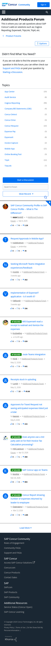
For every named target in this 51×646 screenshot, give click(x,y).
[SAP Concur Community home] (9, 4)
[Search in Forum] (25, 187)
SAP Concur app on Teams (34, 470)
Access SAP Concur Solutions (19, 563)
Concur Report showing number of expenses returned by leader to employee (28, 499)
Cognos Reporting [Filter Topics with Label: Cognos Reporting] (12, 103)
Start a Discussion (25, 180)
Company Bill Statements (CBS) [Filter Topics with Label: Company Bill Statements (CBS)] (18, 109)
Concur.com (9, 567)
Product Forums (13, 36)
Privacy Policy (9, 628)
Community (24, 5)
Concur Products (12, 572)
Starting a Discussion (12, 72)
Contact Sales (10, 577)
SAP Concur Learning (14, 612)
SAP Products (10, 592)
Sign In (43, 5)
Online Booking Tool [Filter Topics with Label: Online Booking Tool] (13, 154)
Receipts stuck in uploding (23, 379)
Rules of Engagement (14, 543)
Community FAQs (12, 548)
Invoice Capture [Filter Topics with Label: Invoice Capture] (11, 143)
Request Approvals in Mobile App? (27, 238)
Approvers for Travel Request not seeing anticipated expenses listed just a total (29, 408)
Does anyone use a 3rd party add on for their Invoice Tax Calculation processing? (27, 441)
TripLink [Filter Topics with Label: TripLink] (8, 166)
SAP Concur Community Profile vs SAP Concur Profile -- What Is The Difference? (29, 209)
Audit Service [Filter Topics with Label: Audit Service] (10, 97)
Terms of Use (20, 628)
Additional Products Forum (34, 272)
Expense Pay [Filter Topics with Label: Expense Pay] (10, 131)
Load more (25, 528)
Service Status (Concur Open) (18, 607)
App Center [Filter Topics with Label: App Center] (10, 92)
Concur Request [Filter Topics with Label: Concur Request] (11, 126)
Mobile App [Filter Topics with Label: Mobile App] (10, 149)
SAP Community (11, 597)
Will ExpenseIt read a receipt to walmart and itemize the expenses (27, 325)
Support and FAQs (11, 68)
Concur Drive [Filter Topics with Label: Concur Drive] (10, 120)
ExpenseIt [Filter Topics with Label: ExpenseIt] (9, 137)
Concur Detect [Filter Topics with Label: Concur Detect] (11, 114)
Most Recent (25, 194)
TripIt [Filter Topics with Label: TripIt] (7, 160)
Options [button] (43, 43)
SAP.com (8, 587)
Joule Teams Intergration (34, 354)
